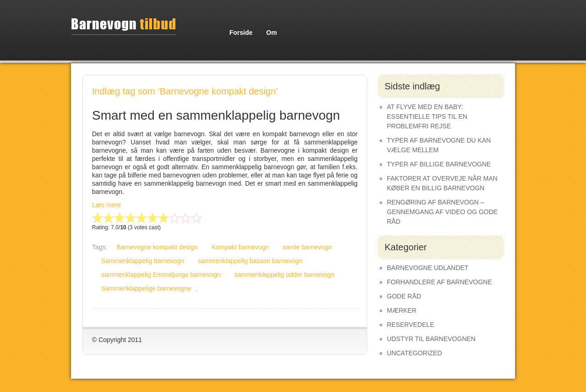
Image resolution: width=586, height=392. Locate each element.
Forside (241, 32)
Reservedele (410, 324)
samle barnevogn (306, 247)
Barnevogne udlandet (427, 267)
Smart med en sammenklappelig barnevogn (216, 115)
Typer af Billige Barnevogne (439, 164)
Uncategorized (414, 353)
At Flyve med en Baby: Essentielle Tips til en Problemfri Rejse (427, 116)
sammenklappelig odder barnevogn (284, 274)
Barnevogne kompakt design (156, 247)
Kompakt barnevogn (240, 247)
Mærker (402, 310)
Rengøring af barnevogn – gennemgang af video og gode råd (442, 212)
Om (271, 32)
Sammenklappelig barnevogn (142, 261)
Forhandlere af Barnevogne (439, 282)
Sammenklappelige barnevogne (146, 288)
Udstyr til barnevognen (431, 338)
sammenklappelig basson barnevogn (250, 261)
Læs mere (106, 205)
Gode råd (404, 296)
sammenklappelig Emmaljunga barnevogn (161, 274)
